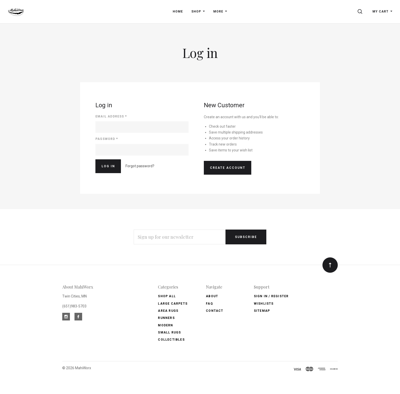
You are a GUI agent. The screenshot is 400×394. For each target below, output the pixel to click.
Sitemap (262, 311)
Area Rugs (168, 311)
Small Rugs (169, 332)
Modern (165, 325)
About (212, 296)
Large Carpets (173, 303)
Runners (166, 318)
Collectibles (171, 339)
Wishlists (264, 303)
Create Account (227, 168)
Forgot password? (140, 166)
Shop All (167, 296)
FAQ (209, 303)
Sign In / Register (271, 296)
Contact (214, 311)
